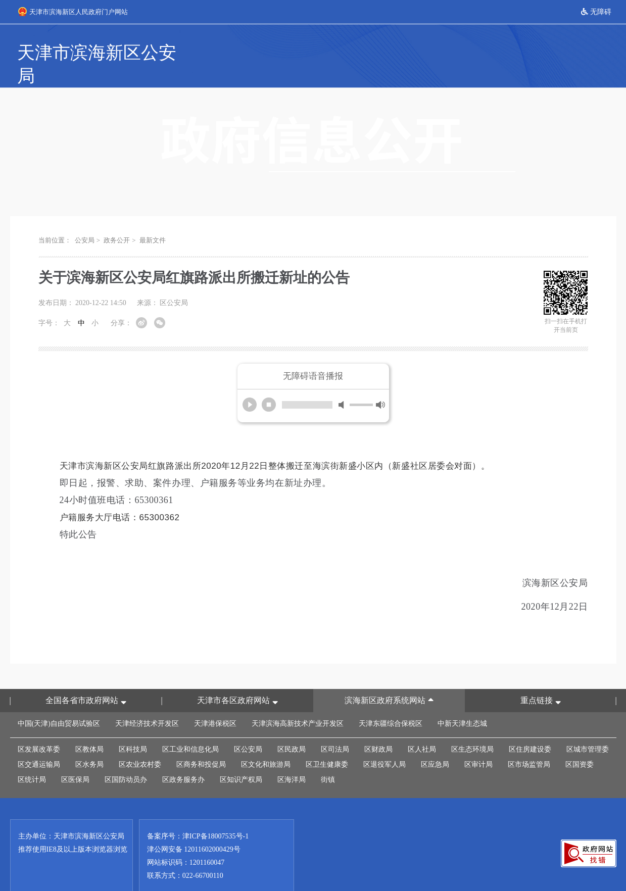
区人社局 (422, 726)
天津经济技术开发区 (147, 701)
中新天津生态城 (462, 701)
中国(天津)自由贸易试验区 (59, 701)
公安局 (84, 217)
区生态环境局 (472, 726)
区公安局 (248, 726)
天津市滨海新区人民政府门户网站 (73, 11)
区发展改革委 (39, 726)
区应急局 (435, 742)
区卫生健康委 (327, 742)
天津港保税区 (215, 701)
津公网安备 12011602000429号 (193, 826)
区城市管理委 (587, 726)
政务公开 (117, 217)
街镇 (328, 757)
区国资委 (579, 742)
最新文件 (152, 217)
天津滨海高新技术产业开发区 (298, 701)
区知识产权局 (241, 757)
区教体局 (89, 726)
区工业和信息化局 (190, 726)
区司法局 (335, 726)
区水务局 (89, 742)
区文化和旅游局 (266, 742)
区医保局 (75, 757)
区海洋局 (291, 757)
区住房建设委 (530, 726)
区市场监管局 (529, 742)
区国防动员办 (126, 757)
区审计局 (478, 742)
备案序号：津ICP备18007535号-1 (198, 813)
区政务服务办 (183, 757)
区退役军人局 (384, 742)
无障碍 (596, 12)
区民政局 (291, 726)
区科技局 (133, 726)
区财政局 (378, 726)
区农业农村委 (140, 742)
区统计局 (32, 757)
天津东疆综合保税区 (390, 701)
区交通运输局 (39, 742)
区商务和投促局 (201, 742)
